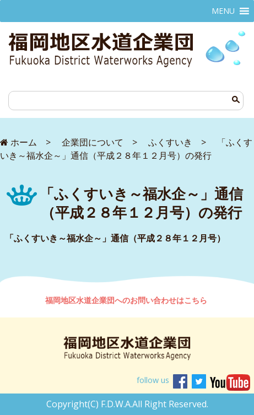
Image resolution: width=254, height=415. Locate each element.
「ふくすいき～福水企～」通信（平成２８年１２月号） (115, 238)
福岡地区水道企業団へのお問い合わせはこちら (127, 300)
